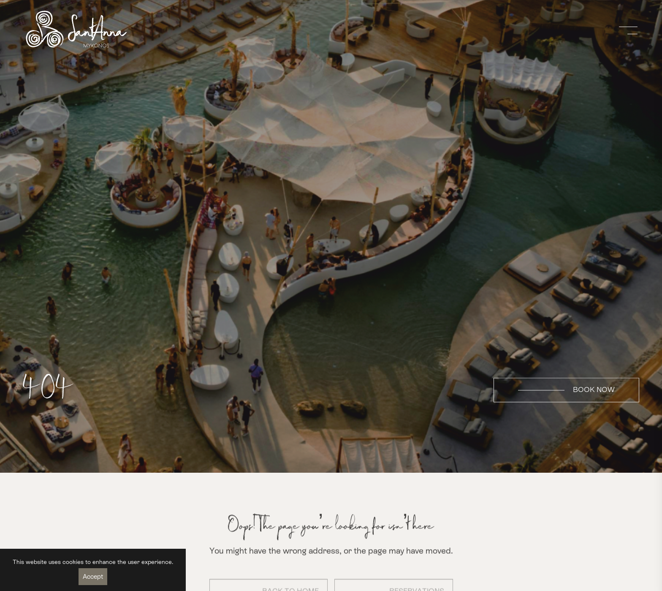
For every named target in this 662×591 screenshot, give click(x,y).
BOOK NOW (566, 390)
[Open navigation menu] (629, 30)
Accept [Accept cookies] (93, 576)
